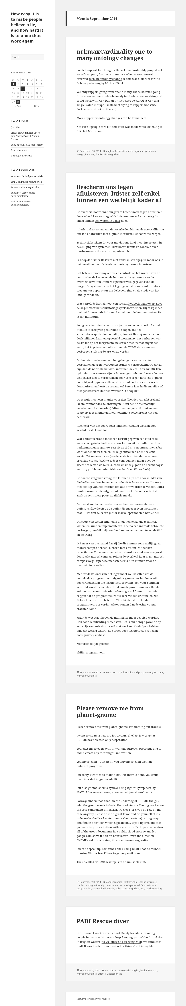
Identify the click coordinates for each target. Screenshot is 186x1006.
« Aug (18, 106)
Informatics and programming (131, 151)
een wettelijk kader (107, 220)
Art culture (110, 970)
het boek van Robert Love (145, 303)
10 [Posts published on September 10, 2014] (22, 88)
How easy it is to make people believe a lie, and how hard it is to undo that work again (27, 27)
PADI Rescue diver (103, 921)
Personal (89, 154)
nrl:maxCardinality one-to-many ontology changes (115, 55)
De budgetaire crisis (21, 155)
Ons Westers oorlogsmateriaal (23, 194)
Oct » (36, 106)
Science (102, 973)
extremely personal (130, 885)
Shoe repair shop (31, 187)
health (143, 970)
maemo (152, 151)
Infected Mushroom (90, 131)
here (143, 118)
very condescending (151, 888)
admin (14, 176)
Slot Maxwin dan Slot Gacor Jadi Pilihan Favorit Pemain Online (25, 136)
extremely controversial (106, 885)
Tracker (99, 154)
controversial (113, 672)
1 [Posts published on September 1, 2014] (13, 84)
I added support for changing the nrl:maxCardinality (112, 70)
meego (80, 154)
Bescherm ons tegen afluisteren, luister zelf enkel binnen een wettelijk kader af (119, 193)
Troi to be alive (19, 150)
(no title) (15, 127)
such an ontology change (105, 79)
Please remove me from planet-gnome (110, 711)
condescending (114, 882)
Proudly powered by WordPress (93, 998)
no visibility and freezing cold (121, 941)
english (110, 151)
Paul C (14, 181)
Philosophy (82, 675)
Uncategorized (112, 154)
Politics (93, 675)
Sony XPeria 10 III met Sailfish (27, 144)
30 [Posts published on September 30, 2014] (18, 101)
